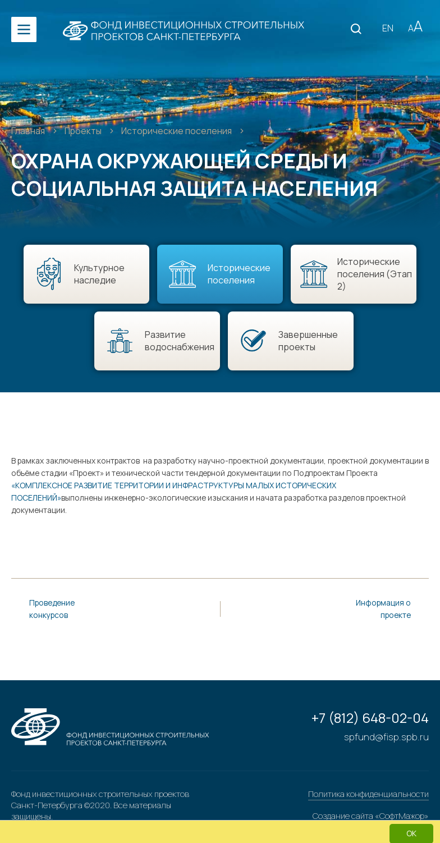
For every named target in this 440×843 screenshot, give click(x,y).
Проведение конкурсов (52, 608)
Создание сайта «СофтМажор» (371, 817)
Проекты (85, 131)
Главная (29, 131)
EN (387, 28)
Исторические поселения (179, 131)
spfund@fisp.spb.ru (387, 736)
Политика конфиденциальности (368, 794)
